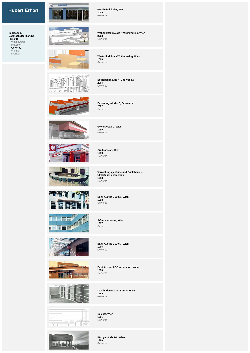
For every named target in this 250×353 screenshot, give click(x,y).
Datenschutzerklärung (21, 36)
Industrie (16, 44)
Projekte (13, 38)
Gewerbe (16, 47)
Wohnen (15, 50)
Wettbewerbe (18, 41)
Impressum (15, 33)
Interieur (15, 53)
